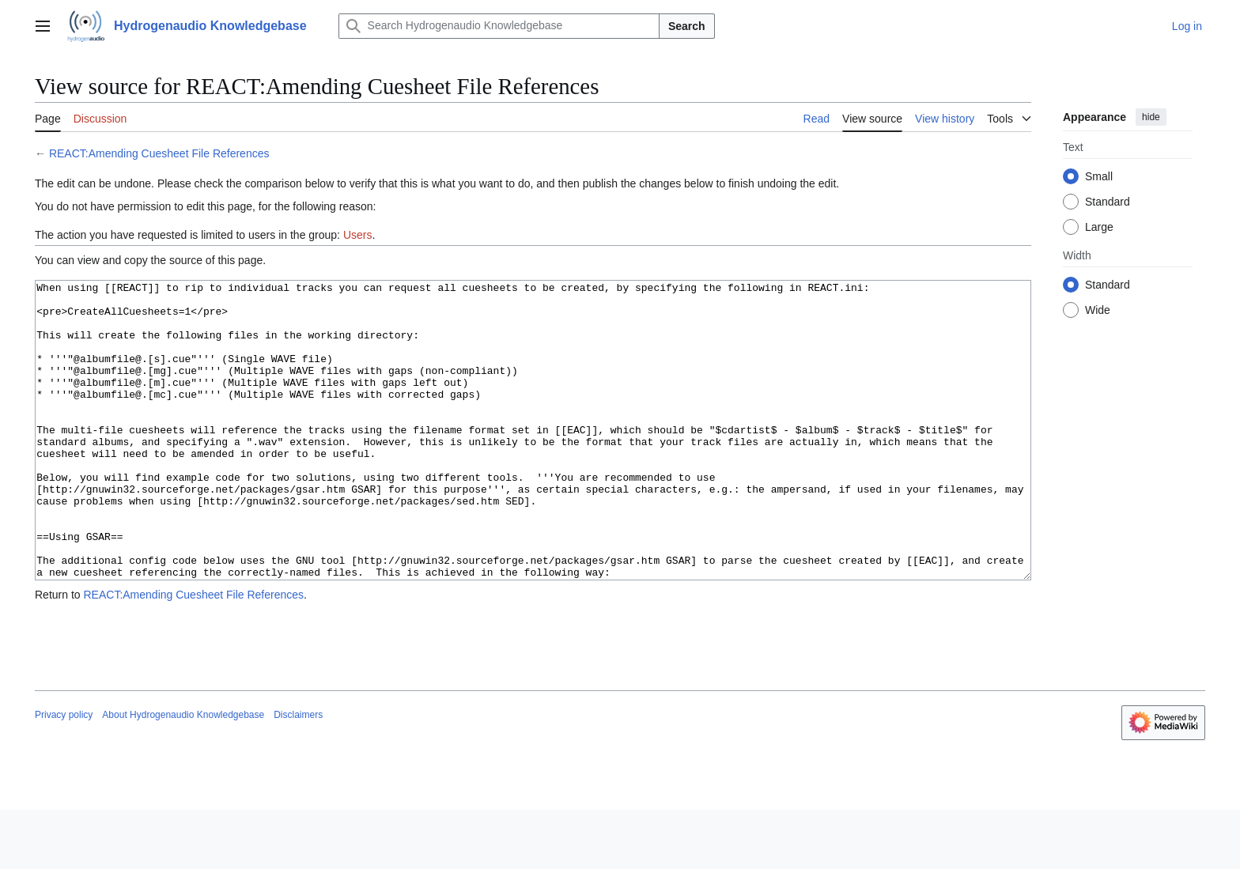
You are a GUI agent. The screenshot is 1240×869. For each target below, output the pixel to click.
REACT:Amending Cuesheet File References (159, 153)
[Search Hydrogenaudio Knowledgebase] (499, 26)
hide (1151, 117)
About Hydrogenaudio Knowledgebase (183, 774)
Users (357, 235)
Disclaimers (298, 774)
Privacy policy (64, 774)
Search (686, 26)
